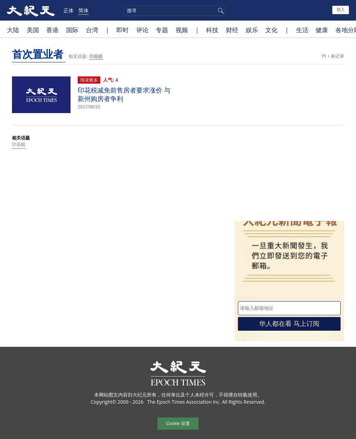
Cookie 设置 (178, 423)
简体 (83, 10)
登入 (340, 9)
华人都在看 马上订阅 (289, 323)
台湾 (92, 30)
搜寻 (220, 10)
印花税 (96, 56)
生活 (302, 30)
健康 (322, 30)
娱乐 (252, 30)
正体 (68, 10)
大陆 (13, 30)
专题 (162, 30)
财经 (232, 30)
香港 (52, 30)
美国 (33, 30)
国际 (72, 30)
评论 (142, 30)
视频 (182, 30)
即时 (122, 30)
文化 (271, 30)
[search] (174, 10)
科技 (212, 30)
